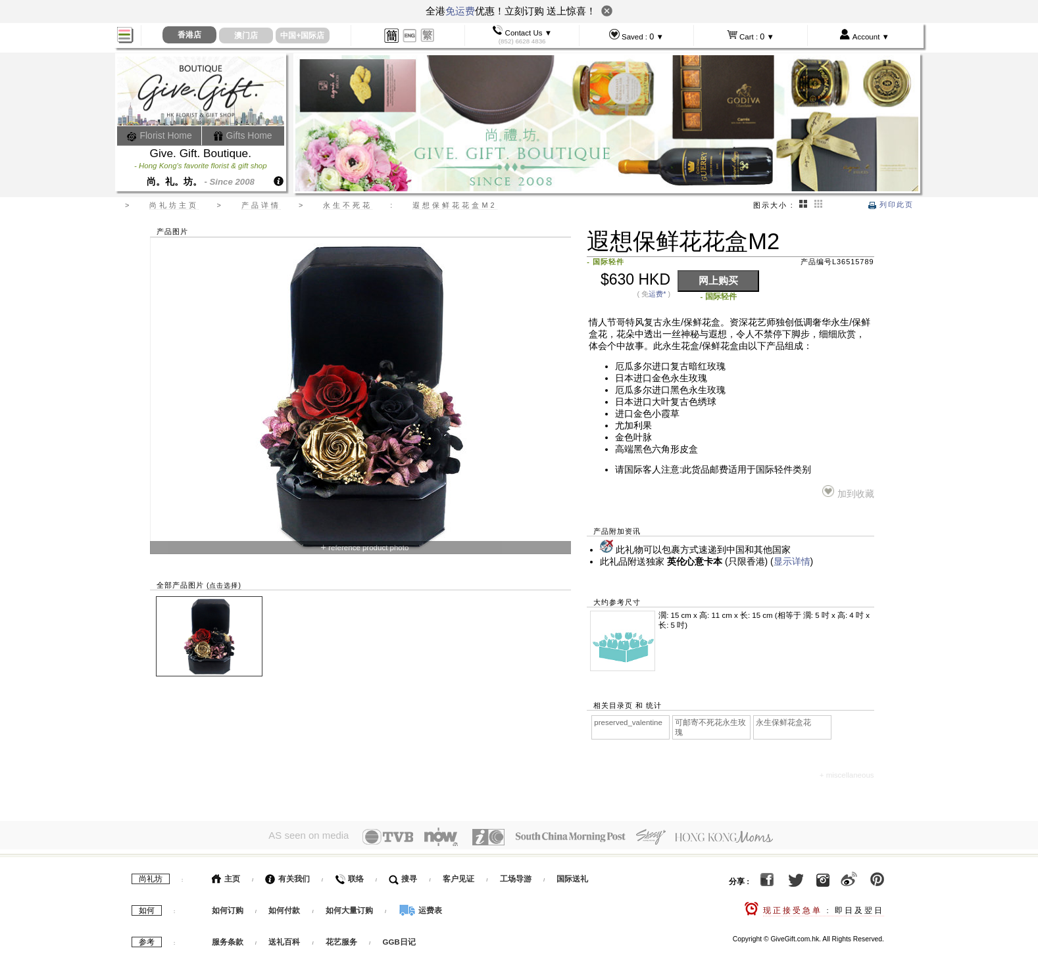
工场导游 (515, 876)
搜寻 (403, 876)
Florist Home (159, 135)
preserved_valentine (628, 722)
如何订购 (227, 908)
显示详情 (792, 562)
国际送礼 (572, 876)
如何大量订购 (350, 908)
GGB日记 (399, 939)
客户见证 (458, 876)
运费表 (420, 908)
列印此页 (891, 204)
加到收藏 (848, 492)
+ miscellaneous (847, 775)
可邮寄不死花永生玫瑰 (710, 727)
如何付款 (285, 908)
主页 (226, 876)
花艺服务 (341, 939)
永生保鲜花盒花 (783, 722)
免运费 (460, 10)
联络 (349, 876)
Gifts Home (242, 135)
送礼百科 (284, 939)
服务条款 (227, 939)
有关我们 (287, 876)
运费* (657, 294)
